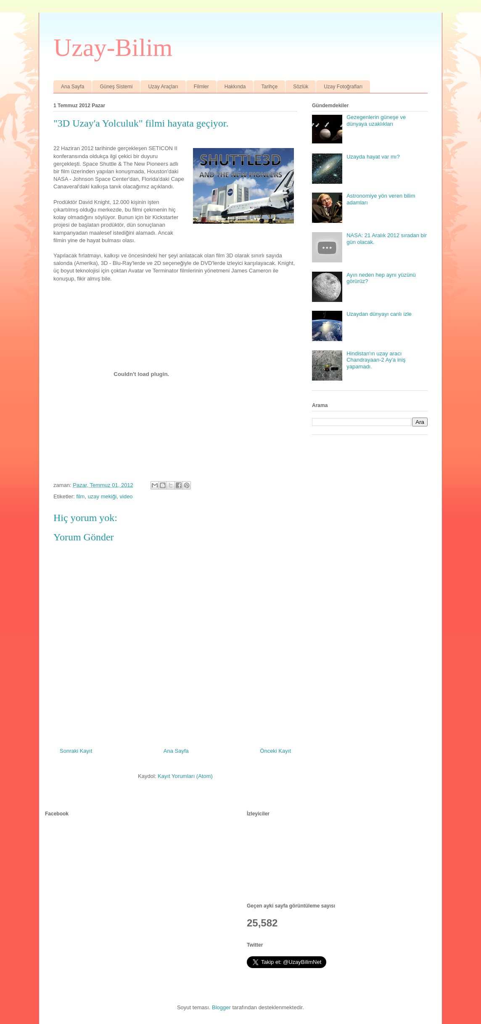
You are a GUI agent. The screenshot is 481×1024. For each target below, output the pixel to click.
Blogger (221, 1007)
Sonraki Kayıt (76, 751)
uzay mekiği (102, 496)
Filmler (201, 87)
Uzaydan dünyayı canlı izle (379, 314)
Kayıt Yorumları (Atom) (185, 776)
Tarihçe (269, 87)
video (126, 496)
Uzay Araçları (163, 87)
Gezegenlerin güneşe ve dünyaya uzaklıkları (376, 120)
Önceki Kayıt (275, 751)
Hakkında (235, 87)
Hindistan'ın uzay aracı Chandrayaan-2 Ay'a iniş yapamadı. (375, 360)
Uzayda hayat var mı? (372, 156)
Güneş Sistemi (116, 87)
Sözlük (300, 87)
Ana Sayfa (72, 87)
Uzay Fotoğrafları (343, 87)
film (80, 496)
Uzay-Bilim (112, 47)
